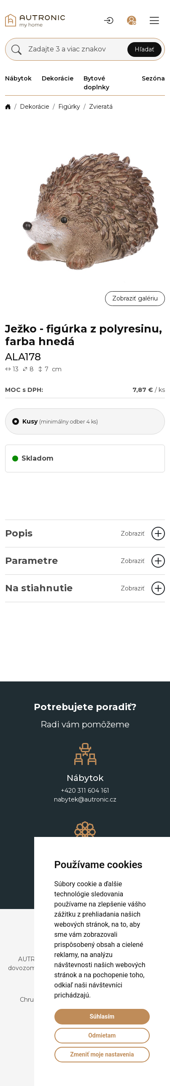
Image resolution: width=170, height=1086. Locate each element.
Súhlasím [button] (101, 1016)
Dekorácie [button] (57, 78)
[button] (108, 20)
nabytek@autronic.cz (85, 799)
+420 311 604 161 (85, 790)
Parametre (75, 560)
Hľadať (144, 49)
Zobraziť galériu (135, 298)
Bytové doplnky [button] (96, 83)
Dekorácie (34, 106)
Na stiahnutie (75, 588)
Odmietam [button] (102, 1035)
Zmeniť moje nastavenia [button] (102, 1054)
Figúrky (69, 106)
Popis (75, 533)
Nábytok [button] (18, 78)
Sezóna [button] (153, 78)
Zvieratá (101, 106)
